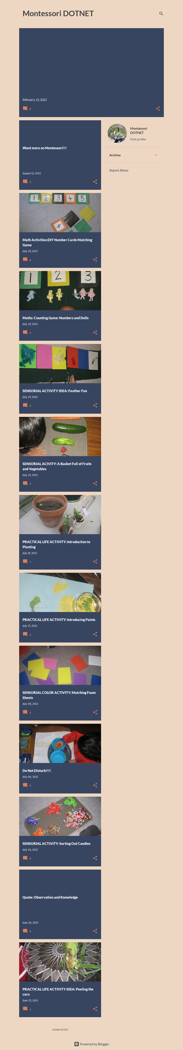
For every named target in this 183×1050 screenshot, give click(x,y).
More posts (60, 1029)
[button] (157, 109)
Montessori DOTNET (138, 130)
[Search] (161, 14)
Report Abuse (118, 170)
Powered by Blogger (91, 1044)
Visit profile (138, 139)
